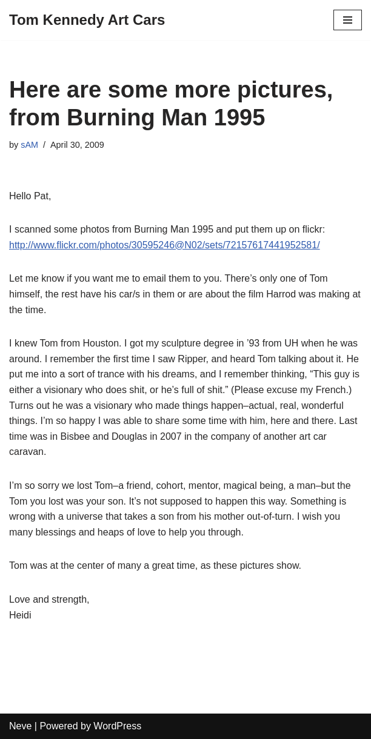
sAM (29, 145)
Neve (20, 726)
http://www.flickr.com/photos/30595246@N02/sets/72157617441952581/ (164, 245)
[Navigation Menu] (347, 20)
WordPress (117, 726)
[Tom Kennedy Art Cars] (87, 19)
